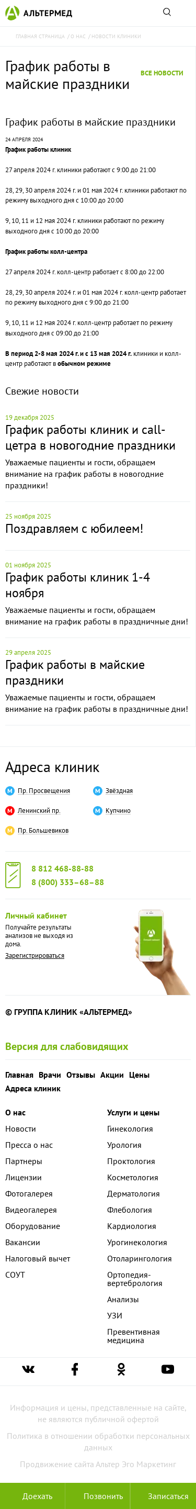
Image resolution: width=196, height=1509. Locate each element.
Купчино (118, 810)
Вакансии (22, 1242)
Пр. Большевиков (43, 830)
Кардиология (131, 1226)
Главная (19, 1074)
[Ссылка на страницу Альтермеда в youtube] (168, 1371)
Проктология (131, 1161)
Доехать (32, 1496)
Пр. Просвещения (44, 791)
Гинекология (130, 1128)
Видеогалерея (31, 1209)
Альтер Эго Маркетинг (136, 1464)
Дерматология (133, 1193)
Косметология (132, 1177)
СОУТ (15, 1274)
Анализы (123, 1299)
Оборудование (32, 1226)
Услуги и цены (133, 1112)
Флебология (129, 1209)
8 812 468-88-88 (62, 868)
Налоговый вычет (37, 1258)
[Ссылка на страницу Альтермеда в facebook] (74, 1371)
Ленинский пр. (39, 810)
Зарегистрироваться (34, 955)
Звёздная (119, 791)
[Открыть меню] (184, 13)
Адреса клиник (52, 766)
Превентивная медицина (133, 1335)
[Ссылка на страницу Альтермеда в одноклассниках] (121, 1371)
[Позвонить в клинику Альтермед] (97, 1496)
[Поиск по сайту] (166, 13)
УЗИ (114, 1315)
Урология (124, 1145)
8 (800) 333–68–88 (67, 882)
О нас (15, 1112)
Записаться (163, 1496)
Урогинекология (137, 1242)
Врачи (50, 1074)
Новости (20, 1128)
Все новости (162, 73)
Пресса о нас (29, 1145)
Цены (139, 1074)
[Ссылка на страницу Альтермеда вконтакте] (28, 1371)
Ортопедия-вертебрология (135, 1278)
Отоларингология (139, 1258)
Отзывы (80, 1074)
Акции (112, 1074)
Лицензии (23, 1177)
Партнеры (23, 1161)
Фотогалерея (29, 1193)
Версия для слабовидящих (67, 1046)
